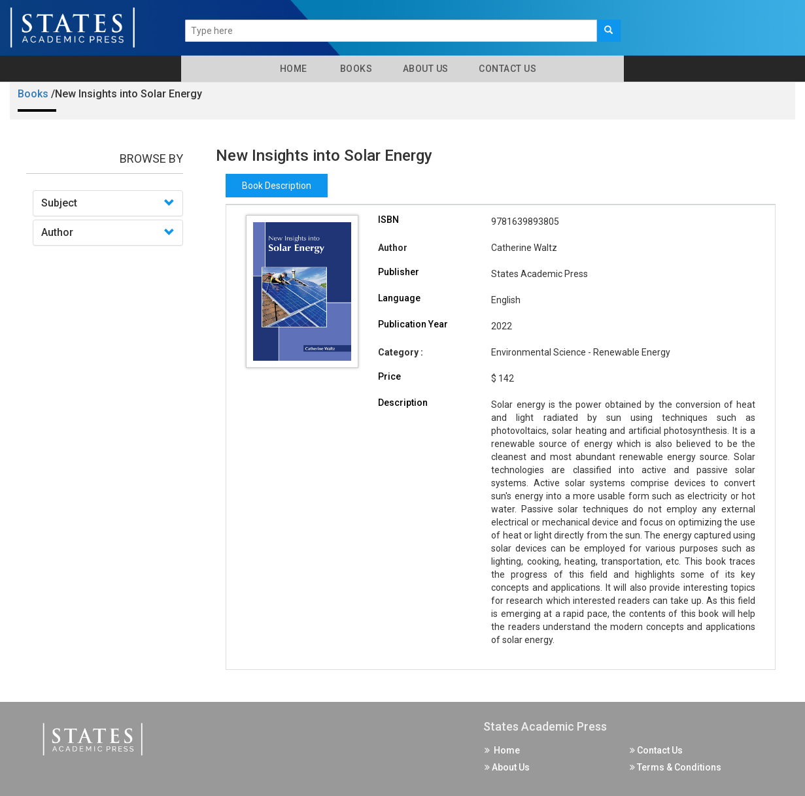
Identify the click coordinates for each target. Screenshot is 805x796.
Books (354, 68)
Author (57, 232)
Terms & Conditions (675, 767)
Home (291, 68)
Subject (59, 203)
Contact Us (507, 68)
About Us (424, 68)
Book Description (276, 185)
